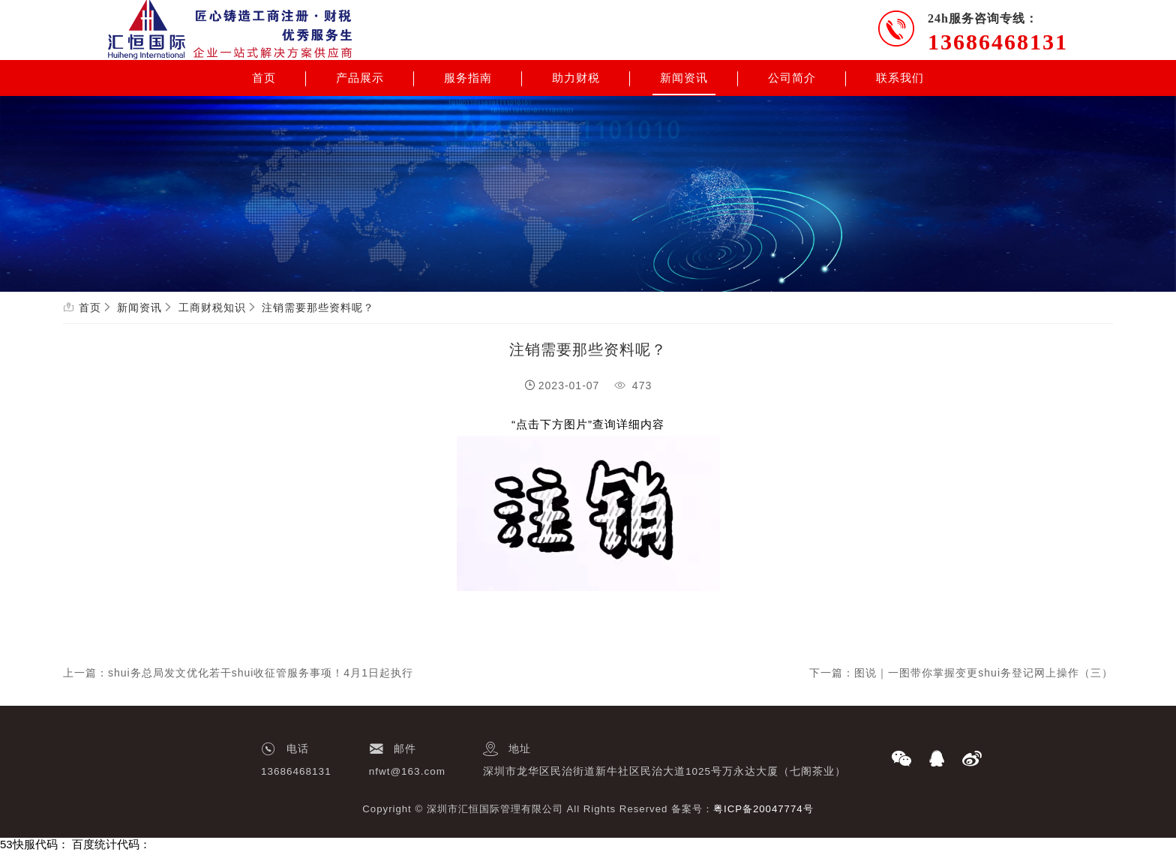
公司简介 (792, 78)
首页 (264, 78)
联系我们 (900, 78)
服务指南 (468, 78)
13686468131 (998, 41)
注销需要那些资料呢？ (318, 308)
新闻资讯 (684, 78)
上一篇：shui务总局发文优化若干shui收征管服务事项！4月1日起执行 (238, 673)
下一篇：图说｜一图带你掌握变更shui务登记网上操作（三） (961, 673)
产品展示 (360, 78)
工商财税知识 (212, 308)
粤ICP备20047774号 (763, 808)
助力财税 (576, 78)
